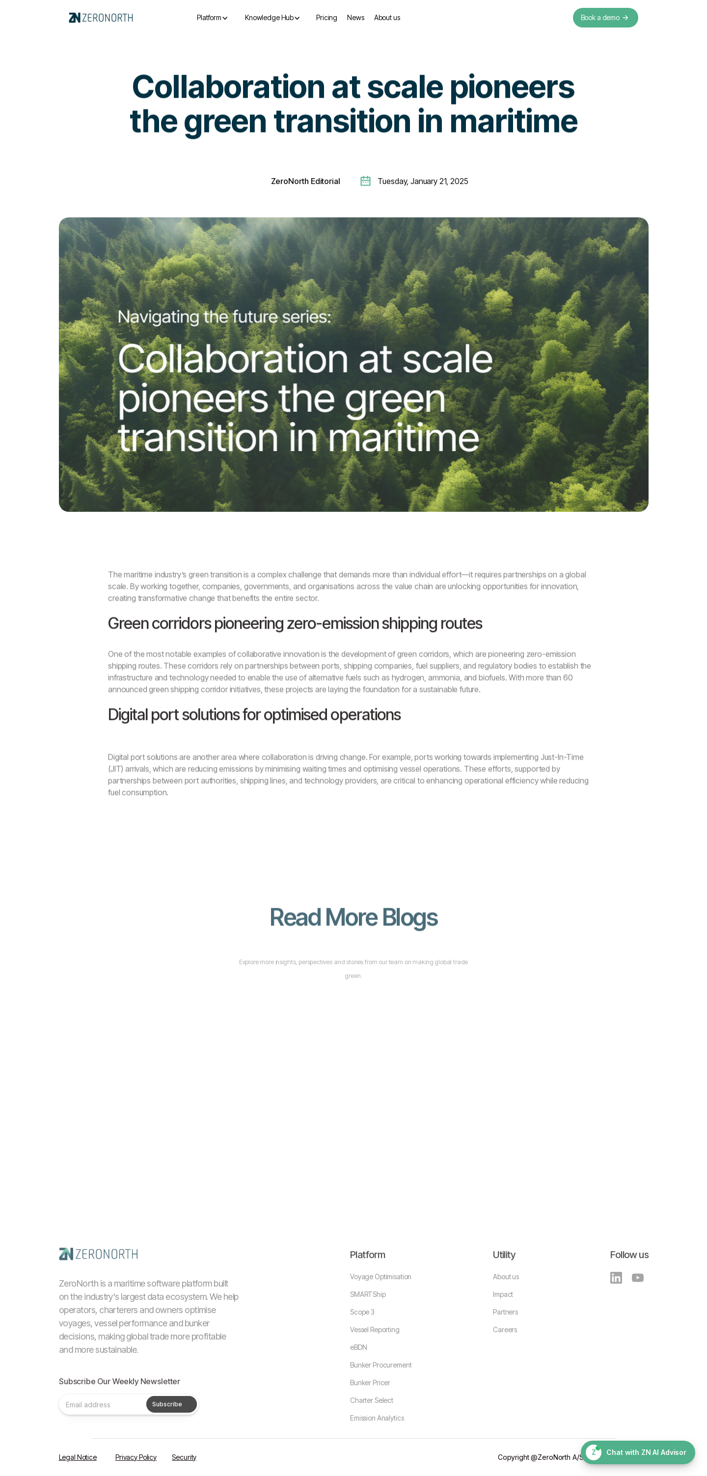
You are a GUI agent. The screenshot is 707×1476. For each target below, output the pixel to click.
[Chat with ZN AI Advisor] (638, 1452)
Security (184, 1457)
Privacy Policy (136, 1457)
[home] (101, 18)
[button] (212, 17)
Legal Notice (78, 1457)
